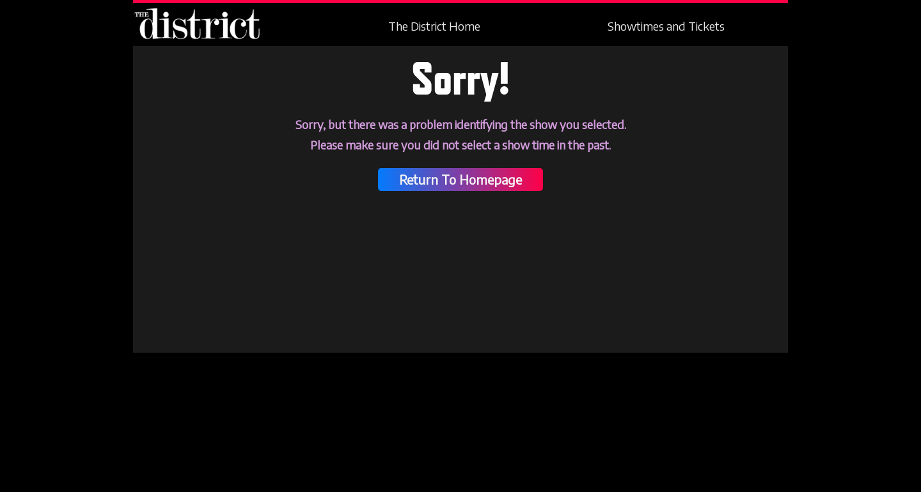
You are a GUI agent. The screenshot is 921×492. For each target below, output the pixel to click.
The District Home (434, 26)
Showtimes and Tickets (666, 26)
